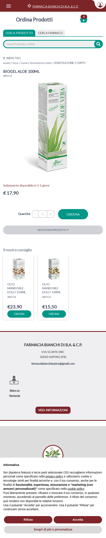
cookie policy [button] (75, 488)
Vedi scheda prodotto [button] (53, 229)
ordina (73, 214)
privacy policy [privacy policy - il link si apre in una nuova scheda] (54, 476)
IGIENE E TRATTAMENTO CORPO (36, 63)
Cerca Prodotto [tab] (19, 33)
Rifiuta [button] (28, 519)
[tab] (50, 33)
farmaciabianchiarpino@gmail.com (53, 363)
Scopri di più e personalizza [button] (53, 529)
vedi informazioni (53, 410)
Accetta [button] (78, 519)
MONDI (6, 63)
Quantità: (24, 214)
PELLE (16, 63)
